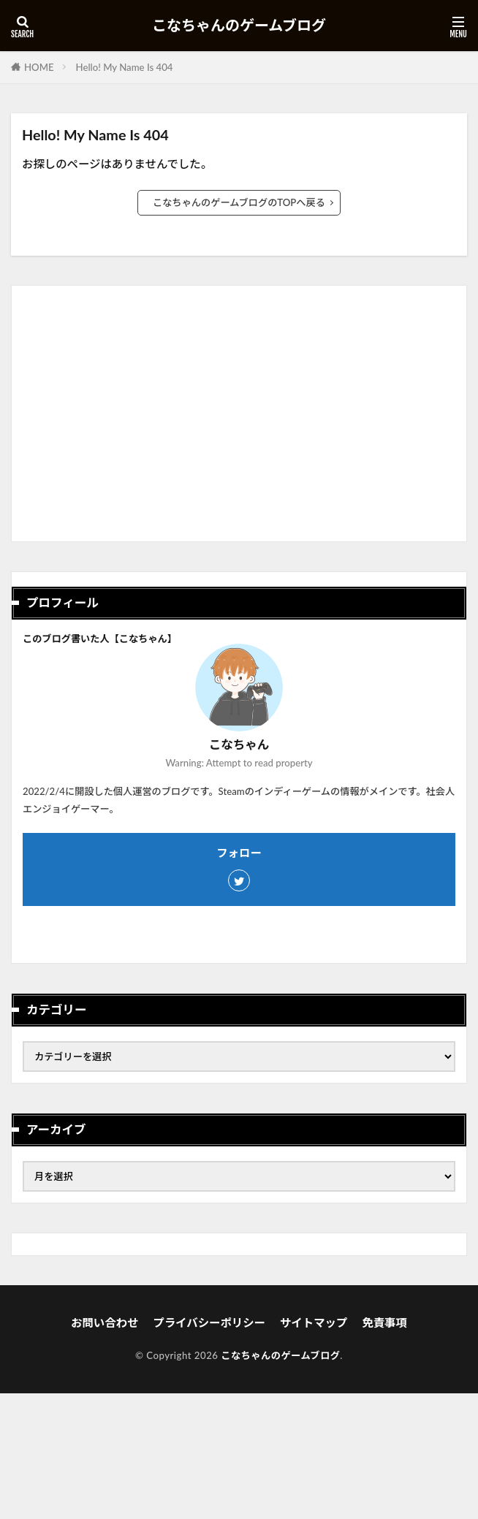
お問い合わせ (104, 1322)
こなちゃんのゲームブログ (239, 25)
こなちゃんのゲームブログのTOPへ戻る (239, 202)
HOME (39, 67)
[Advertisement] (239, 418)
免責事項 (384, 1322)
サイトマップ (313, 1322)
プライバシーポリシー (209, 1322)
